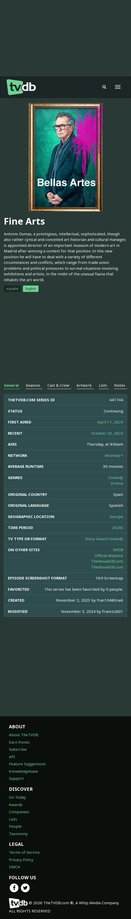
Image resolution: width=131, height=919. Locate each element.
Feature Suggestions (27, 763)
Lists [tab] (103, 385)
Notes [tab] (119, 385)
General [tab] (11, 385)
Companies (19, 811)
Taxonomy (18, 833)
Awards (15, 804)
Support (16, 778)
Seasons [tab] (33, 385)
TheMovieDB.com (107, 561)
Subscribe (18, 749)
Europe (116, 516)
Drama (117, 483)
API (12, 756)
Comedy (115, 477)
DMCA (14, 866)
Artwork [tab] (84, 385)
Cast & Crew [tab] (58, 385)
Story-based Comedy (104, 538)
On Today (17, 797)
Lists (13, 819)
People (15, 826)
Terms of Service (24, 852)
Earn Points (19, 742)
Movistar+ (114, 455)
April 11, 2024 (110, 421)
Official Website (109, 555)
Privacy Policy (21, 859)
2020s (117, 527)
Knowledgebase (23, 771)
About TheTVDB (23, 734)
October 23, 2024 (107, 433)
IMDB (118, 549)
